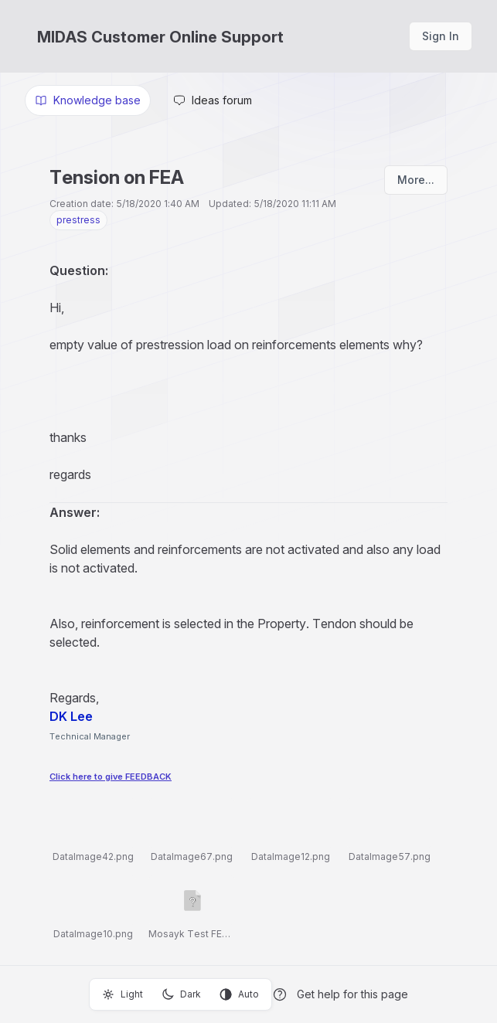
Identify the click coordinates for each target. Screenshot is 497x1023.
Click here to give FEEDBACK (110, 776)
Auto (239, 994)
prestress (78, 220)
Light (122, 994)
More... (415, 179)
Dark (181, 994)
